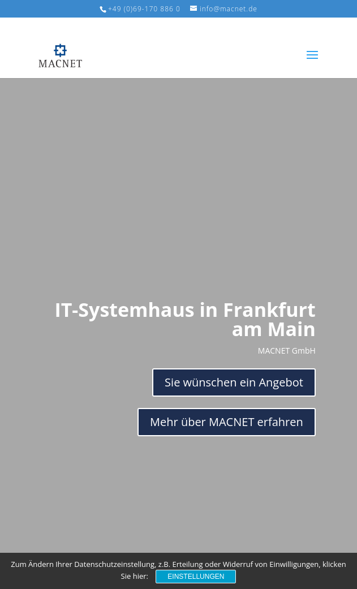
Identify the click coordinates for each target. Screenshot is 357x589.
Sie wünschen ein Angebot (234, 382)
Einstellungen (195, 577)
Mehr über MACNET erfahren (226, 421)
